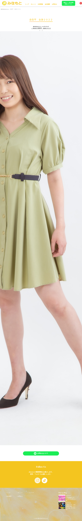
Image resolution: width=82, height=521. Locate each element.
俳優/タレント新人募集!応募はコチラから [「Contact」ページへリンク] (68, 3)
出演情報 (40, 4)
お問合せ (54, 4)
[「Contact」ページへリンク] (41, 453)
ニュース (31, 492)
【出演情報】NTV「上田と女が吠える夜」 (70, 499)
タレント (33, 4)
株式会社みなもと (37, 26)
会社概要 (47, 4)
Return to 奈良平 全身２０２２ (41, 28)
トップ (27, 4)
